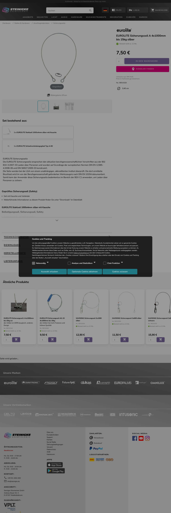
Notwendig (41, 263)
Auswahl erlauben (49, 271)
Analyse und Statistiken (82, 263)
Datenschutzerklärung (81, 253)
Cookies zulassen (120, 271)
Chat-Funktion (113, 263)
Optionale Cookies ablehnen (85, 271)
